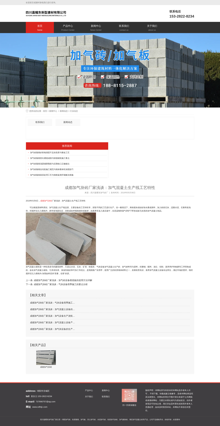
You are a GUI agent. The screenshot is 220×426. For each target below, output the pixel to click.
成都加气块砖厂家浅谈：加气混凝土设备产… (52, 322)
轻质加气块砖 (112, 420)
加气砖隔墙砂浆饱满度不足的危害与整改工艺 (49, 152)
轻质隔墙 (75, 420)
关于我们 (152, 28)
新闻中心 (96, 28)
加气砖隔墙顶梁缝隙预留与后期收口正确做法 (49, 164)
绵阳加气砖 (66, 420)
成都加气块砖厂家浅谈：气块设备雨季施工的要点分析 (60, 284)
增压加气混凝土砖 (136, 420)
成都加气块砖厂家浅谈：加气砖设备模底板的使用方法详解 (62, 280)
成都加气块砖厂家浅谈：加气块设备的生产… (52, 329)
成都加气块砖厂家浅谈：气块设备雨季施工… (52, 303)
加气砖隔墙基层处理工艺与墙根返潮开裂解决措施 (51, 175)
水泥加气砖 (101, 420)
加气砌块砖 (123, 420)
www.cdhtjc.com (39, 407)
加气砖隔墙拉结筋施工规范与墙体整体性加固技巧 (51, 169)
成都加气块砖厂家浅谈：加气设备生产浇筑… (52, 316)
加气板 (83, 420)
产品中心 (68, 28)
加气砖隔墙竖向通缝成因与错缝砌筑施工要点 (49, 158)
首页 (40, 28)
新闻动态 (64, 111)
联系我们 (124, 28)
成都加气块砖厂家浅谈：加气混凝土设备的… (52, 309)
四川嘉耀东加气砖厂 (99, 192)
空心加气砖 (91, 420)
